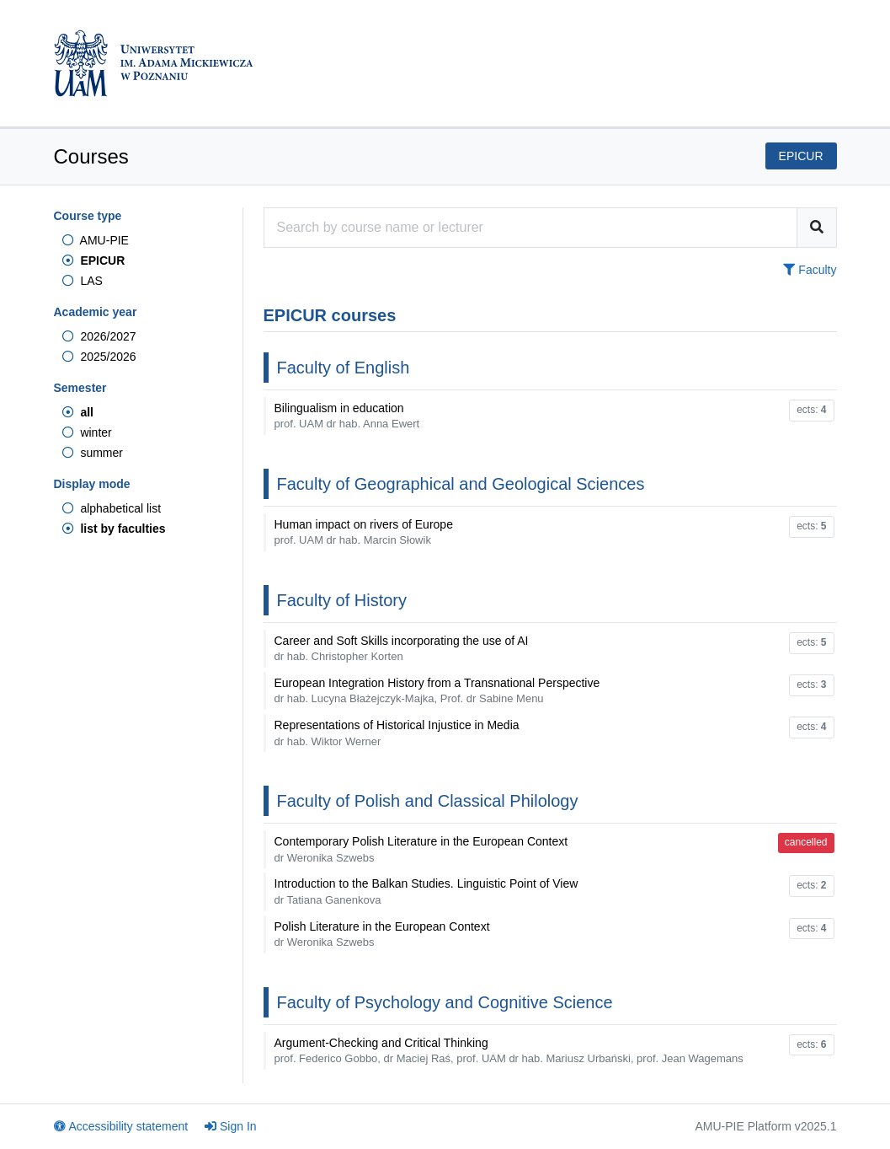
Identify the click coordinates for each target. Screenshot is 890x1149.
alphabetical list (112, 508)
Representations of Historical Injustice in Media (397, 732)
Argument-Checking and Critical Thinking (508, 1050)
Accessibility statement (121, 1126)
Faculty (809, 270)
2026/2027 (99, 336)
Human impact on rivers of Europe (363, 532)
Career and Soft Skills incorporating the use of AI (401, 648)
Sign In (231, 1126)
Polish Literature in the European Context (382, 934)
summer (92, 452)
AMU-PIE (95, 240)
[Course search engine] (530, 227)
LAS (82, 280)
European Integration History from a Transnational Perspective (437, 690)
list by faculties (114, 528)
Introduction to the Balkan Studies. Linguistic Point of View (426, 891)
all (77, 412)
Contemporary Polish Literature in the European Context (421, 849)
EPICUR (93, 260)
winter (87, 432)
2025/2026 (99, 356)
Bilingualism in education (347, 415)
